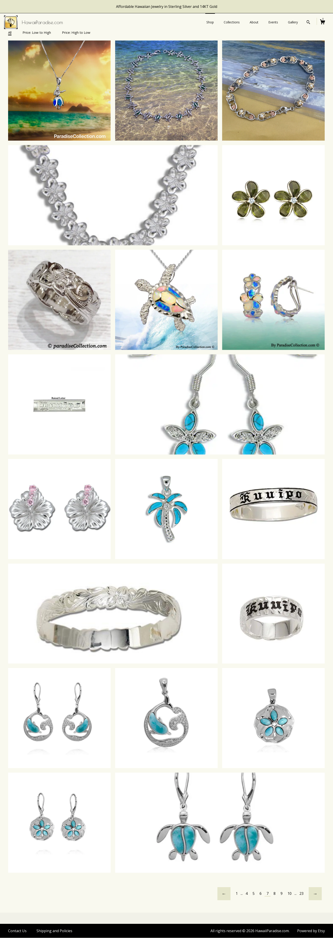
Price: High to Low (76, 32)
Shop (210, 22)
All (9, 32)
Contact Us (17, 930)
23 (301, 893)
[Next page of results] (315, 893)
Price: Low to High (37, 32)
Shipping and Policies (54, 930)
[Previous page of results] (223, 893)
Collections (232, 22)
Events (273, 22)
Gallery (293, 22)
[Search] (308, 22)
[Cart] (322, 22)
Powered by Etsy (311, 930)
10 (289, 893)
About (254, 22)
